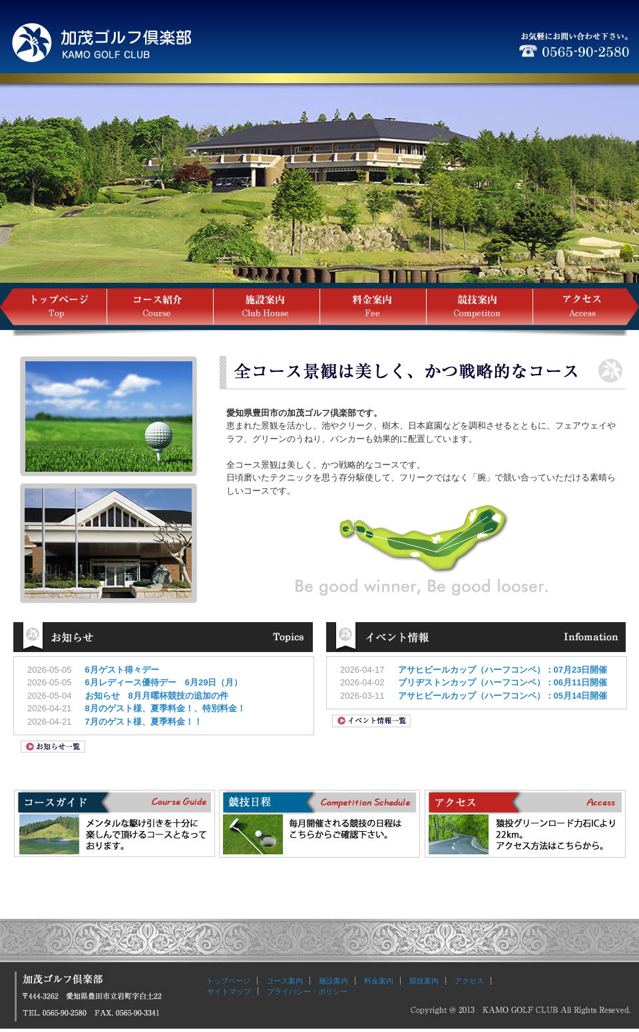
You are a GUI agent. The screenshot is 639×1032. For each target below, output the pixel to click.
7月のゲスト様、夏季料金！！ (143, 722)
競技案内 (424, 981)
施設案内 (333, 981)
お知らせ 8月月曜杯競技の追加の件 (156, 696)
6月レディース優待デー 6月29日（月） (164, 682)
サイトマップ (225, 991)
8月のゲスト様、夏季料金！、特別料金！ (165, 708)
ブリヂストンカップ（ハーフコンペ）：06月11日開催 (503, 682)
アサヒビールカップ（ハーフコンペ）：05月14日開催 (503, 696)
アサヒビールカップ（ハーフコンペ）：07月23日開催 (503, 670)
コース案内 (284, 981)
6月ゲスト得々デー (126, 670)
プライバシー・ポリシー (307, 991)
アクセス (469, 981)
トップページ (228, 981)
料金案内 (378, 981)
